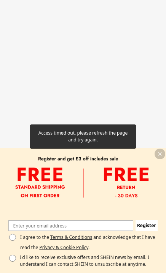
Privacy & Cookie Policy (63, 247)
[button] (160, 154)
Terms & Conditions (71, 237)
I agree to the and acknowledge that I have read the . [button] (87, 242)
